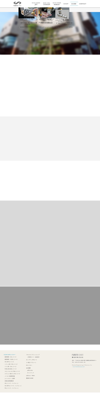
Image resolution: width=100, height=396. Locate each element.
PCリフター (28, 364)
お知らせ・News (29, 374)
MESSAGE (38, 10)
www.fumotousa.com (79, 366)
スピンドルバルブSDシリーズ (12, 370)
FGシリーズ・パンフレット (11, 387)
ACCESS (62, 10)
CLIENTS (55, 10)
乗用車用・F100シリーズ (11, 359)
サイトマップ (29, 372)
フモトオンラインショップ (31, 354)
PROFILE (47, 10)
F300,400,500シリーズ (10, 368)
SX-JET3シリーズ (9, 361)
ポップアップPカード (30, 359)
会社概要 (27, 367)
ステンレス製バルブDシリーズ (12, 373)
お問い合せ (29, 369)
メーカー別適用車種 (9, 375)
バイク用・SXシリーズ (10, 366)
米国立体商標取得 (9, 380)
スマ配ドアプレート (30, 362)
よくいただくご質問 (9, 377)
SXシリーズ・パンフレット (11, 382)
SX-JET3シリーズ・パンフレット (13, 384)
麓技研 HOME (28, 377)
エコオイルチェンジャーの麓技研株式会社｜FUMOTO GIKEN (17, 4)
